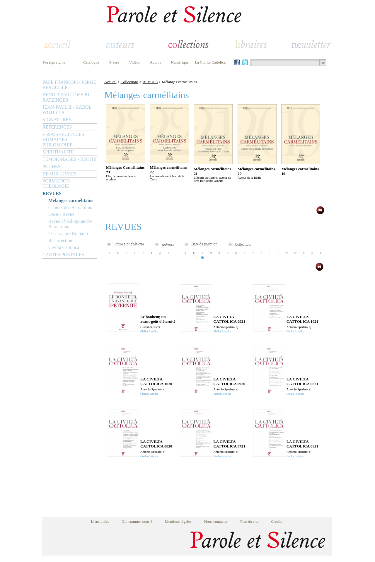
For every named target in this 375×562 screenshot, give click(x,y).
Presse (114, 62)
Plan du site (249, 521)
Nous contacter (216, 521)
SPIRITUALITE (58, 151)
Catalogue (91, 62)
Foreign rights (54, 62)
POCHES (51, 166)
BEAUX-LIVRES (59, 173)
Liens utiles (100, 521)
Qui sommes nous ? (137, 521)
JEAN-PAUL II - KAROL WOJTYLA (66, 110)
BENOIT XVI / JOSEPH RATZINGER (65, 97)
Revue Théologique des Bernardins (70, 224)
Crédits (276, 521)
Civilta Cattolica (63, 247)
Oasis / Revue (61, 214)
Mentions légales (178, 521)
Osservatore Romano (68, 233)
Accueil (110, 82)
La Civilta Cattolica (210, 62)
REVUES (52, 193)
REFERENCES (57, 126)
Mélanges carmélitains (70, 200)
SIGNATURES (56, 119)
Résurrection (60, 240)
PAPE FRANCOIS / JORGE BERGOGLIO (69, 85)
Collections (130, 82)
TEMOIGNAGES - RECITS (69, 159)
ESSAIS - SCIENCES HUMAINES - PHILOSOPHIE (63, 139)
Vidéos (134, 62)
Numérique (179, 62)
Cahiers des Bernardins (70, 207)
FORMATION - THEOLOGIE (57, 183)
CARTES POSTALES (63, 254)
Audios (155, 62)
